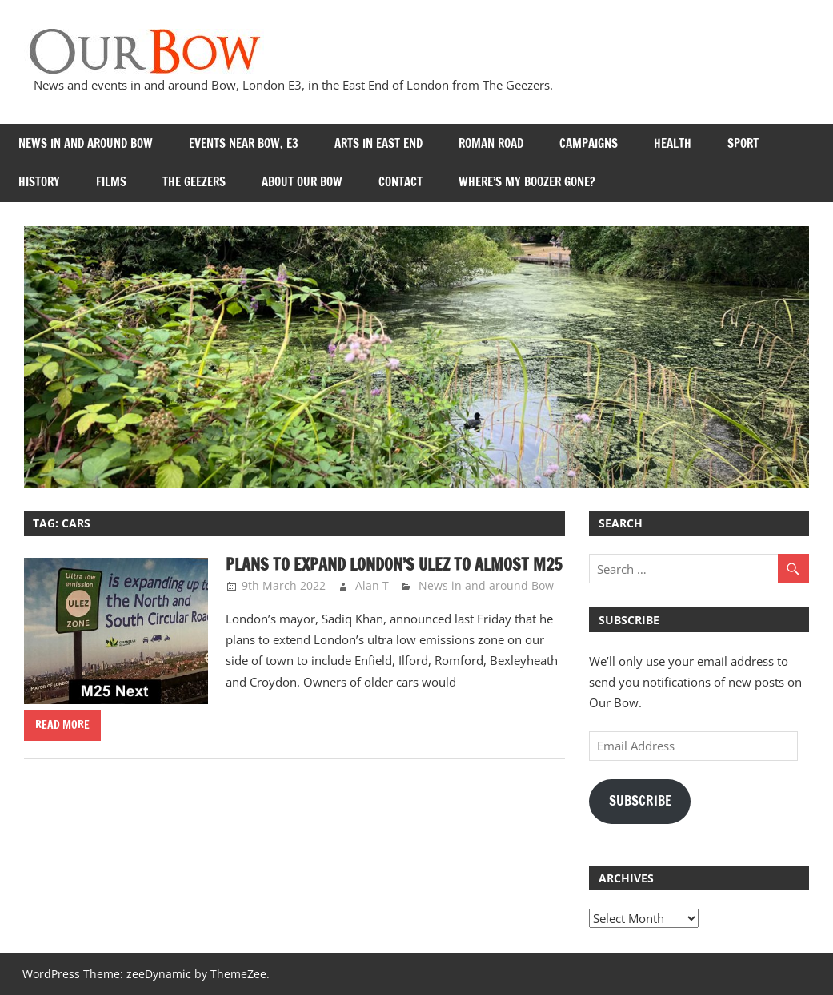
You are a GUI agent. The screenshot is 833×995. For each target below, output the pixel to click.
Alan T (372, 585)
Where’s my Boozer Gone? (527, 181)
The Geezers (194, 181)
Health (672, 143)
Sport (743, 143)
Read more (62, 725)
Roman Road (491, 143)
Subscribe (640, 800)
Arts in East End (378, 143)
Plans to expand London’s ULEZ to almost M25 (394, 564)
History (39, 181)
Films (111, 181)
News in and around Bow (85, 143)
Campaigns (588, 143)
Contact (400, 181)
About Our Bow (302, 181)
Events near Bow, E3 (243, 143)
